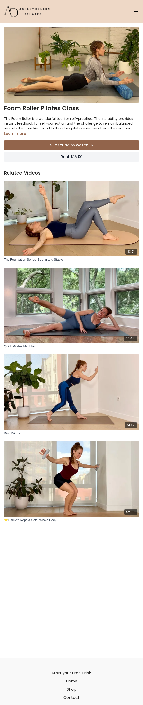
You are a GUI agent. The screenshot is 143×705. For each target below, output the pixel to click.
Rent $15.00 (72, 157)
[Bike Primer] (71, 433)
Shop (71, 689)
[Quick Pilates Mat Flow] (71, 346)
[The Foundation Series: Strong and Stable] (71, 259)
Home (71, 681)
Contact (71, 697)
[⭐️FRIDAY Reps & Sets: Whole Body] (71, 520)
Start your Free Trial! (71, 673)
